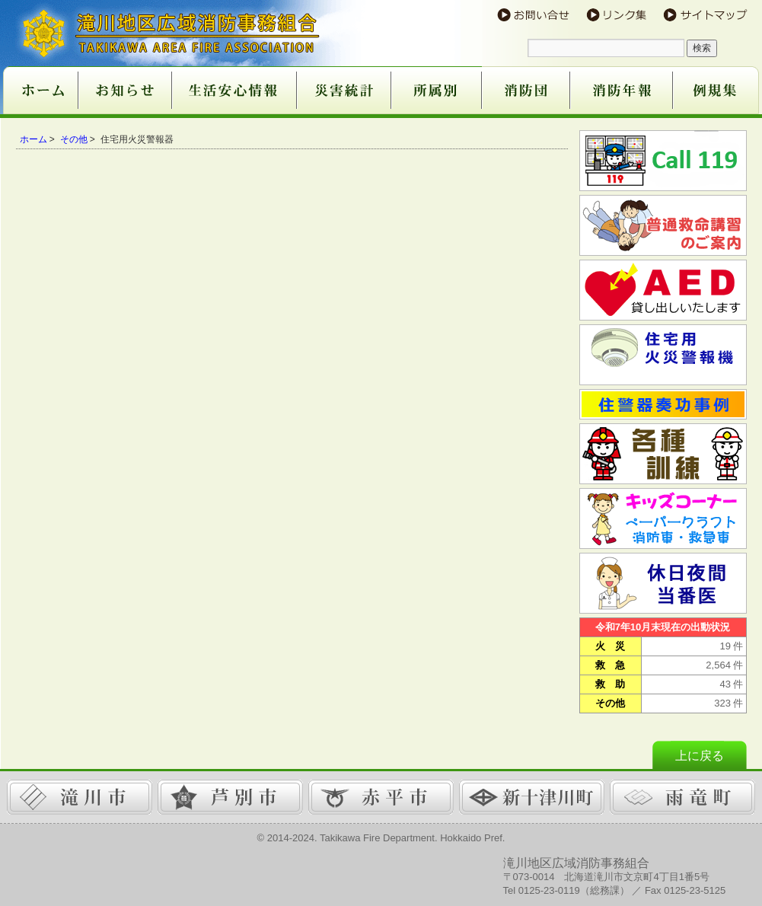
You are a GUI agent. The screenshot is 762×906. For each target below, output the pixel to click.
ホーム (33, 139)
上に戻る (699, 755)
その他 (74, 139)
